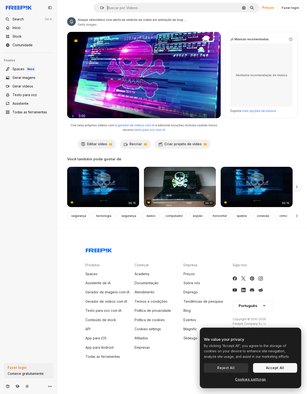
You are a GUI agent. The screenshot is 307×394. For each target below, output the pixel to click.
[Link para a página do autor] (71, 21)
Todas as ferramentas (102, 366)
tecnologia (103, 225)
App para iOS (95, 348)
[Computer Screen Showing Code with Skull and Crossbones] (257, 196)
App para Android (99, 357)
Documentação (147, 292)
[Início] (29, 28)
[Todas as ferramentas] (29, 112)
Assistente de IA (98, 292)
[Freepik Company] (98, 259)
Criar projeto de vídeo (182, 154)
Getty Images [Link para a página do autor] (87, 24)
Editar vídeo (96, 154)
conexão (263, 225)
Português (252, 315)
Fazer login (290, 8)
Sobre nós (191, 292)
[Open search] (29, 19)
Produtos (92, 274)
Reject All (226, 368)
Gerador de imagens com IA (107, 302)
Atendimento (144, 302)
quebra (242, 225)
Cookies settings (148, 338)
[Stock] (29, 36)
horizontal (220, 225)
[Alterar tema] (27, 386)
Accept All (275, 368)
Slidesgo (190, 348)
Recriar (135, 154)
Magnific (190, 338)
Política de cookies (150, 329)
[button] (100, 8)
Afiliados (141, 348)
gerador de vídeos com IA (136, 135)
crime (283, 225)
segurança (78, 225)
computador (174, 225)
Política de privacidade (153, 320)
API (87, 338)
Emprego (190, 302)
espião (198, 225)
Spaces (91, 283)
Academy (142, 283)
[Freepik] (19, 8)
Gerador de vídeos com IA (106, 311)
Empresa (190, 274)
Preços (268, 8)
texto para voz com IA (149, 139)
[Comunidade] (29, 45)
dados (150, 225)
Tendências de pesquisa (203, 311)
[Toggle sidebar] (50, 8)
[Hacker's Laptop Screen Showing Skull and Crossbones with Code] (180, 196)
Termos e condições (151, 311)
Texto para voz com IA (103, 320)
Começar (142, 274)
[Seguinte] (297, 225)
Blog (187, 320)
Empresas (142, 357)
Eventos (189, 329)
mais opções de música (259, 120)
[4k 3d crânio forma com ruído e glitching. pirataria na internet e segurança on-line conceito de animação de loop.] (103, 196)
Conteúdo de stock (100, 329)
